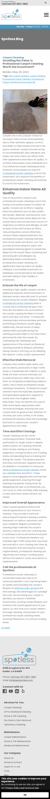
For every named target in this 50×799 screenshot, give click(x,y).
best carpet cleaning (19, 76)
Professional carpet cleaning (18, 173)
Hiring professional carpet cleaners (21, 469)
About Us (8, 758)
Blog (6, 775)
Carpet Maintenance (15, 737)
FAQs (6, 771)
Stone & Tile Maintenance (17, 741)
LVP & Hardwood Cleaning (17, 712)
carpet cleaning (37, 76)
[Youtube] (11, 691)
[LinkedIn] (17, 691)
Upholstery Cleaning (14, 725)
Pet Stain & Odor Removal (17, 720)
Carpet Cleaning (12, 708)
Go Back (5, 627)
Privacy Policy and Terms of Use (22, 787)
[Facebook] (5, 691)
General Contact (13, 762)
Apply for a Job (12, 767)
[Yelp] (23, 691)
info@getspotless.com (21, 680)
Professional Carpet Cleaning (17, 79)
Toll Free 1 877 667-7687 (14, 3)
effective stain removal (26, 588)
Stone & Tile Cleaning (15, 716)
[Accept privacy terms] (25, 795)
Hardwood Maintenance (16, 746)
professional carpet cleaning (18, 303)
